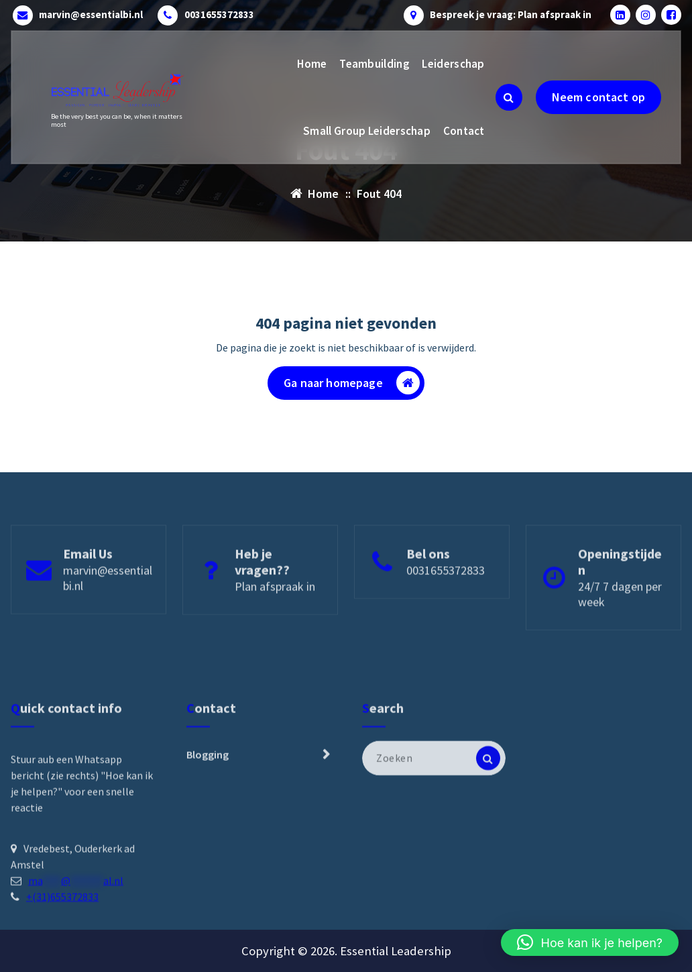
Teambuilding (374, 63)
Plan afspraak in (275, 622)
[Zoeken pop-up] (509, 97)
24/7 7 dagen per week (620, 629)
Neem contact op (598, 97)
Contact (464, 130)
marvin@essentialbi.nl (91, 15)
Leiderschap (453, 63)
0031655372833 (219, 15)
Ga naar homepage (352, 382)
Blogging (207, 827)
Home (312, 63)
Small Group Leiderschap (366, 130)
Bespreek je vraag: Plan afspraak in (510, 15)
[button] (590, 942)
